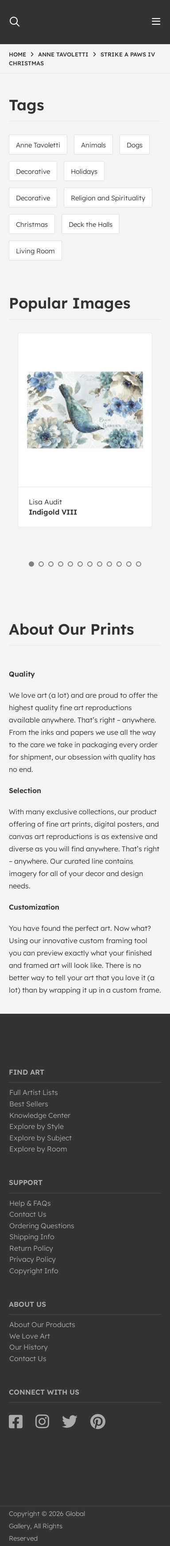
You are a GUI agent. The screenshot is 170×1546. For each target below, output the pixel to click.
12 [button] (138, 564)
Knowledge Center (39, 1115)
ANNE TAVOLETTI (63, 54)
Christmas (32, 224)
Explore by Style (36, 1126)
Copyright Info (33, 1270)
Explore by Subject (40, 1137)
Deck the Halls (90, 224)
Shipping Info (31, 1236)
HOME (17, 54)
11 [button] (128, 564)
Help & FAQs (30, 1203)
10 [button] (119, 564)
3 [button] (51, 564)
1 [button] (31, 564)
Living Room (35, 251)
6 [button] (80, 564)
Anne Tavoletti (38, 145)
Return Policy (31, 1248)
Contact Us (27, 1214)
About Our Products (42, 1324)
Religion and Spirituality (108, 198)
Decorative (33, 171)
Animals (93, 145)
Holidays (84, 171)
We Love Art (29, 1336)
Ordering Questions (41, 1225)
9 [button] (109, 564)
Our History (28, 1347)
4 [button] (60, 564)
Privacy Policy (32, 1259)
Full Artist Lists (33, 1092)
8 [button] (99, 564)
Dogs (135, 145)
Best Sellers (28, 1103)
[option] (85, 430)
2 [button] (41, 564)
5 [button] (70, 564)
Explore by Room (38, 1148)
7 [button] (90, 564)
